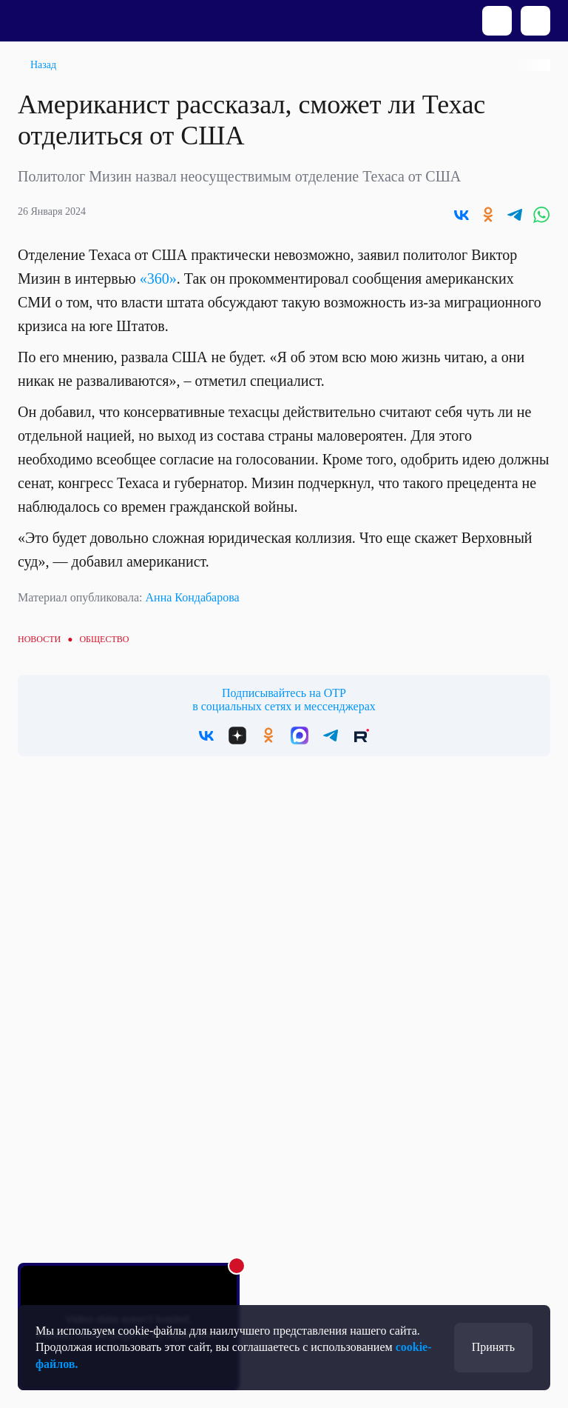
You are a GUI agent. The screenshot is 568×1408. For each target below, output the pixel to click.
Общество (104, 639)
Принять (493, 1347)
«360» (158, 278)
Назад (43, 64)
